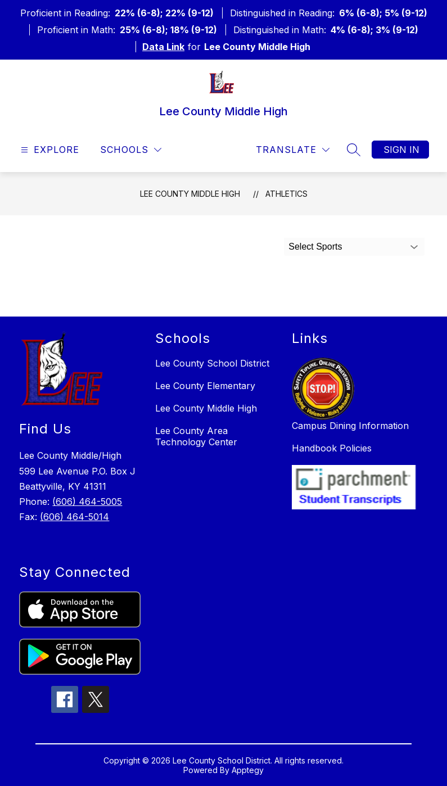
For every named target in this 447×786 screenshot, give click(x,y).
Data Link (163, 46)
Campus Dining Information (350, 425)
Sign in (401, 149)
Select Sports (315, 246)
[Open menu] (48, 150)
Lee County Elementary (205, 385)
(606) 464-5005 (87, 501)
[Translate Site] (292, 150)
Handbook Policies (332, 448)
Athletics (286, 193)
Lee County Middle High (190, 193)
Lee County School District (212, 363)
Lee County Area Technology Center (196, 436)
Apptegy (248, 770)
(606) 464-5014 (74, 516)
